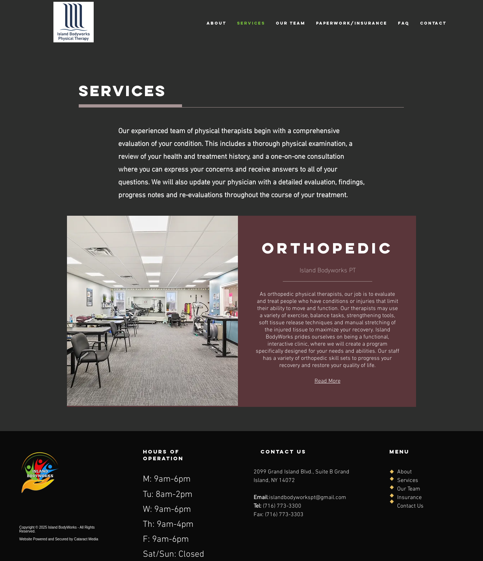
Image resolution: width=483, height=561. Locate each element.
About (404, 472)
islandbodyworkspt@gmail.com (307, 497)
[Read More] (327, 381)
